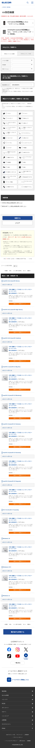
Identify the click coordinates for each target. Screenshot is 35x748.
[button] (17, 699)
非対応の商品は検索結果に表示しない (12, 203)
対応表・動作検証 (6, 7)
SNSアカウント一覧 (10, 734)
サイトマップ (19, 734)
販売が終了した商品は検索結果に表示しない (14, 206)
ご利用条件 (26, 734)
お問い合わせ (22, 740)
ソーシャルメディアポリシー (11, 740)
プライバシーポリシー (18, 737)
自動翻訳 (29, 740)
